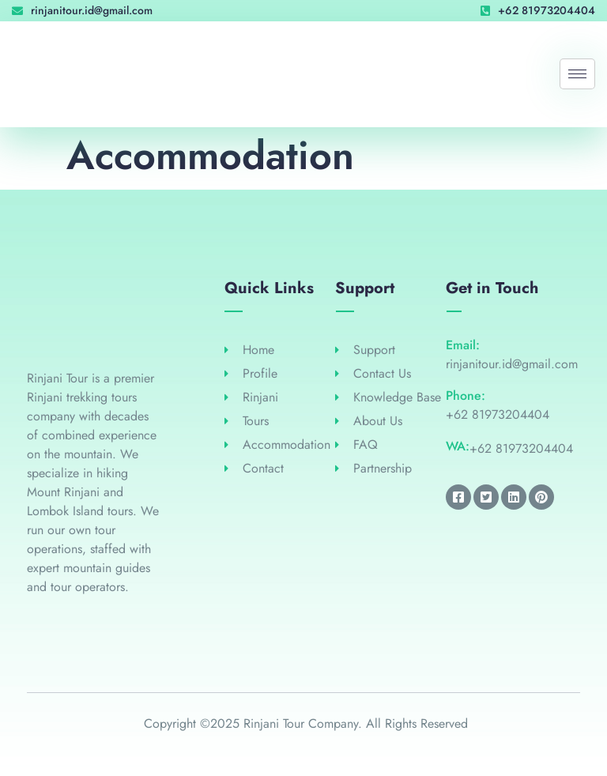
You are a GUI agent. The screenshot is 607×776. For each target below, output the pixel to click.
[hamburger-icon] (577, 73)
